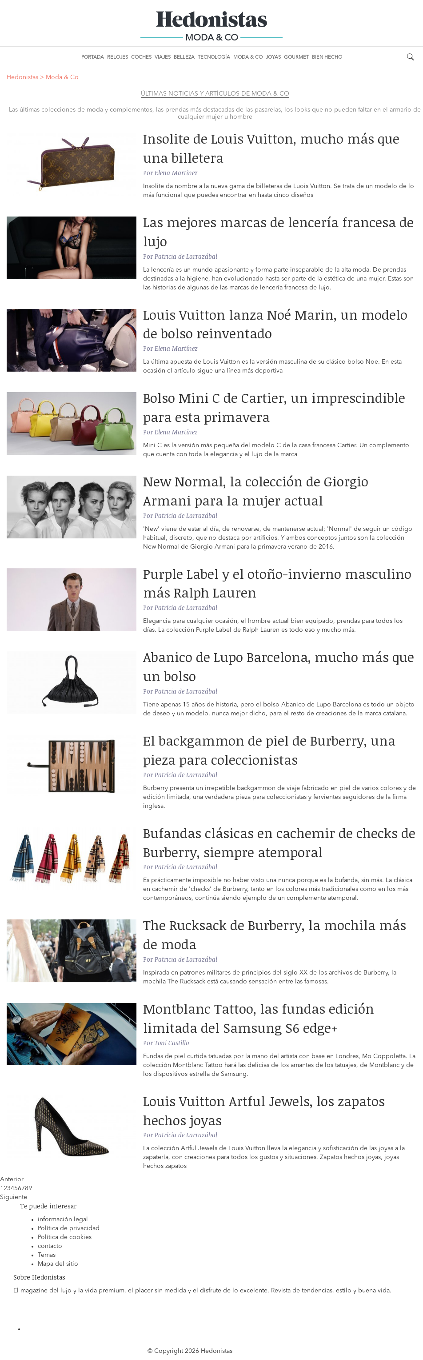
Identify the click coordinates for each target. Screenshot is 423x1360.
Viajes (163, 57)
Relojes (117, 57)
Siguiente (13, 1197)
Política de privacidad (69, 1228)
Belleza (184, 57)
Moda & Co (248, 57)
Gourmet (296, 57)
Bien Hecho (327, 57)
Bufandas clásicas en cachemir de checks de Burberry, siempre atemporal (279, 842)
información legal (63, 1219)
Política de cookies (65, 1237)
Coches (141, 57)
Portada (92, 57)
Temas (47, 1255)
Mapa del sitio (58, 1264)
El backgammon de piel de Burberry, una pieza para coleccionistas (269, 750)
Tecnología (214, 57)
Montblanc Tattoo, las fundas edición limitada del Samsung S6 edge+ (258, 1018)
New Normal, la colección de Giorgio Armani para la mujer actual (255, 490)
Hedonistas (211, 22)
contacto (50, 1246)
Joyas (273, 57)
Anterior (12, 1179)
